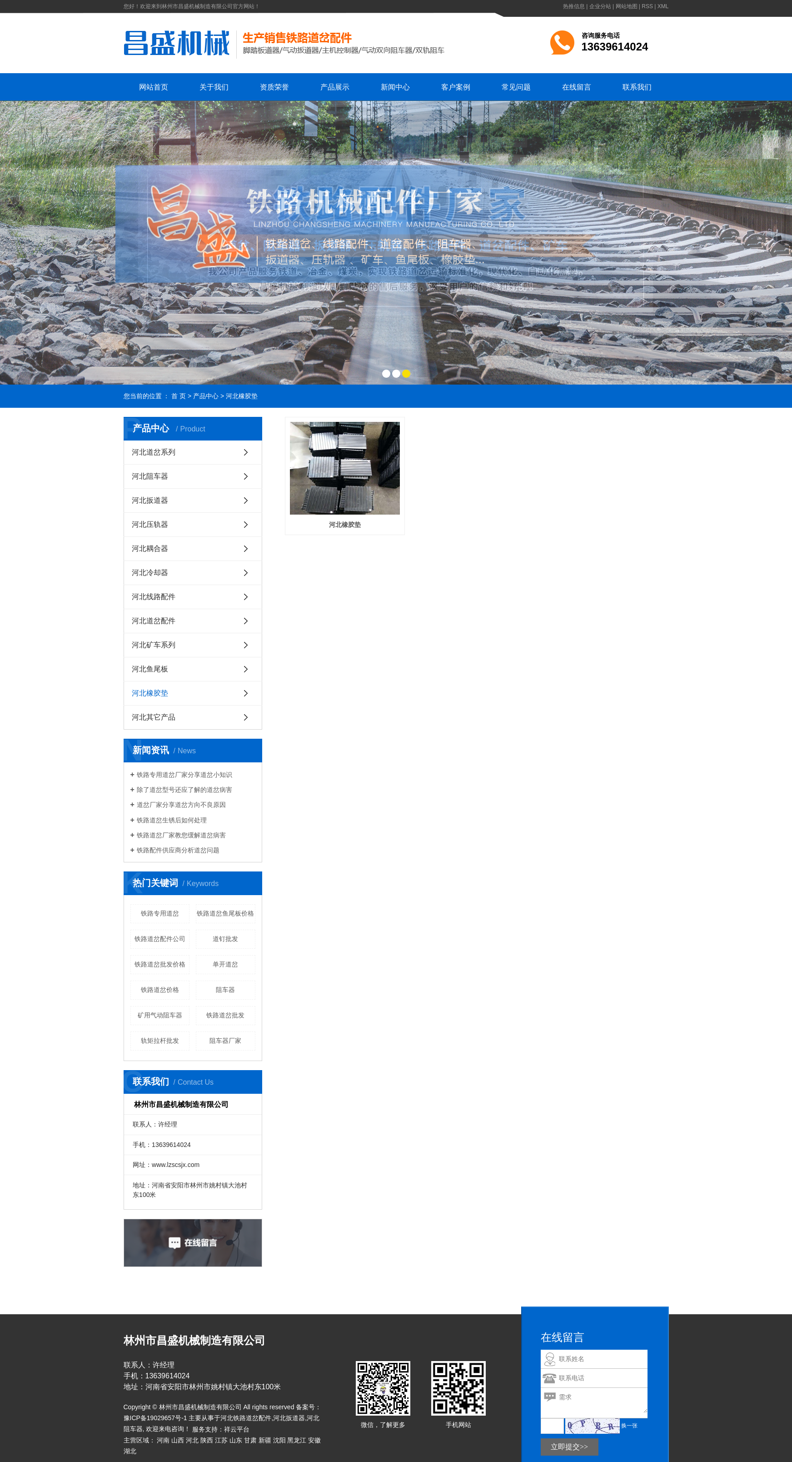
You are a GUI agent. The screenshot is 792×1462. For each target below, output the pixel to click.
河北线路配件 (153, 597)
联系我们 (637, 87)
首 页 (178, 396)
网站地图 (627, 6)
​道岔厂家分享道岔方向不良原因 (181, 804)
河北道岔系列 (153, 452)
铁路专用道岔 (160, 913)
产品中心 (206, 396)
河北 (192, 1440)
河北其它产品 (153, 717)
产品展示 (334, 87)
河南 (163, 1440)
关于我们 (214, 87)
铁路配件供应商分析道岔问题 (178, 850)
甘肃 (250, 1440)
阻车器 (225, 989)
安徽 (314, 1440)
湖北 (130, 1451)
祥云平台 (236, 1429)
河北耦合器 (150, 548)
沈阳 (279, 1440)
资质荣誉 (274, 87)
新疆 (265, 1440)
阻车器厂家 (225, 1040)
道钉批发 (225, 938)
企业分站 (600, 6)
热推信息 (574, 6)
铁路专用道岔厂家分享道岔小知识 (184, 774)
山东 (235, 1440)
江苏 (221, 1440)
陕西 (206, 1440)
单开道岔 (225, 964)
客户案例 (455, 87)
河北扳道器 (150, 500)
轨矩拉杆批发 (160, 1040)
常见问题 (516, 87)
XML (663, 6)
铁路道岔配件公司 (159, 938)
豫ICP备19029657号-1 (155, 1418)
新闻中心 (395, 87)
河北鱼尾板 (150, 669)
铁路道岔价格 (160, 989)
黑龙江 (296, 1440)
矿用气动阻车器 (160, 1015)
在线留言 (576, 87)
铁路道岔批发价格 (159, 964)
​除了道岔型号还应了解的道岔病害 (184, 789)
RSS (647, 6)
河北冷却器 (150, 572)
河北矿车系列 (153, 645)
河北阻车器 (150, 476)
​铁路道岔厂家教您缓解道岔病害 (181, 835)
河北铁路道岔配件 (245, 1418)
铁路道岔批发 (225, 1015)
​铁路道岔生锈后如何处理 (172, 820)
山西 (177, 1440)
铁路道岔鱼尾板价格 (225, 913)
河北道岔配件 (153, 621)
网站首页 (153, 87)
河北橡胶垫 (242, 396)
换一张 (629, 1425)
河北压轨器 (150, 524)
